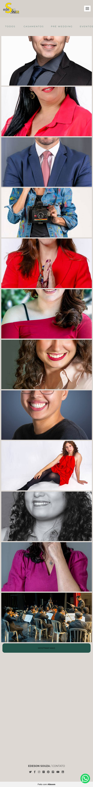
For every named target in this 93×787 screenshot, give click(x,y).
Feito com (46, 784)
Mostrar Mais (46, 648)
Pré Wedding (62, 26)
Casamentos (34, 26)
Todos (10, 26)
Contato (58, 766)
